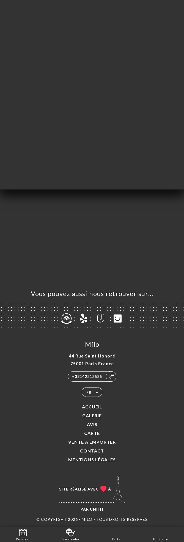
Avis (92, 424)
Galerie (92, 415)
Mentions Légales (92, 459)
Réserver (23, 534)
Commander (70, 534)
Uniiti (96, 509)
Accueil (92, 406)
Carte (92, 433)
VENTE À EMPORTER (92, 442)
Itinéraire (160, 534)
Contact (92, 450)
